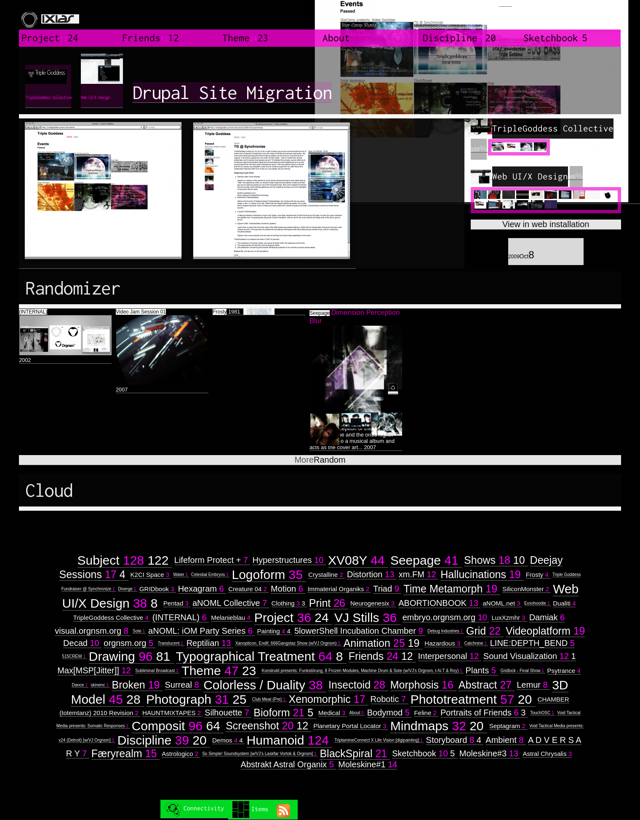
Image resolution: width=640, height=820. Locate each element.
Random (319, 459)
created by (600, 17)
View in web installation (545, 224)
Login (505, 3)
